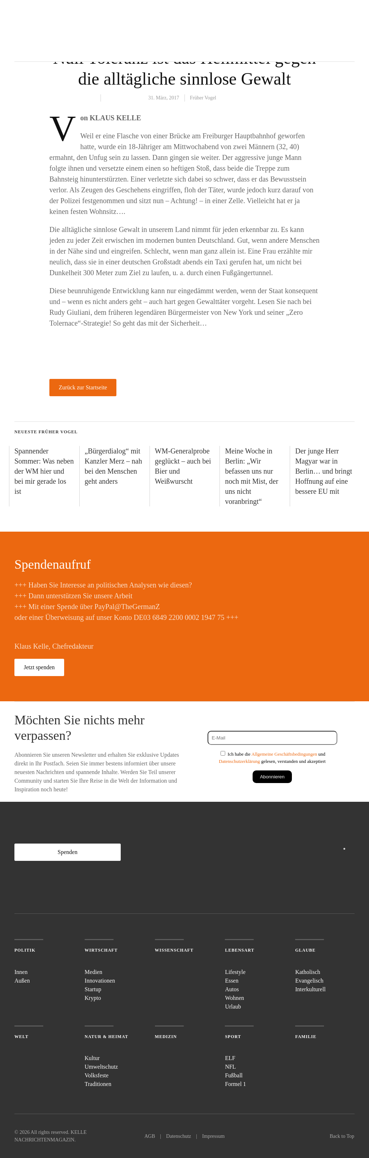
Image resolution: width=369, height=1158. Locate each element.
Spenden (67, 852)
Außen (22, 981)
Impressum (213, 1136)
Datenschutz (178, 1136)
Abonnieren (272, 776)
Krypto (93, 998)
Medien (93, 972)
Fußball (234, 1075)
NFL (230, 1067)
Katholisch (307, 972)
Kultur (92, 1058)
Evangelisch (309, 981)
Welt (21, 1036)
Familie (305, 1036)
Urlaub (233, 1006)
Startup (93, 989)
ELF (230, 1058)
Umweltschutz (101, 1067)
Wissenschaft (174, 950)
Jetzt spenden (39, 667)
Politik (24, 950)
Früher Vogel (203, 97)
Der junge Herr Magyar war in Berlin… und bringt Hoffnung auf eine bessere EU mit (323, 471)
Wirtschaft (101, 950)
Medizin (166, 1036)
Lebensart (239, 950)
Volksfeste (96, 1075)
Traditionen (98, 1084)
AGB (150, 1136)
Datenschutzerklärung (239, 761)
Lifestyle (235, 972)
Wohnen (234, 998)
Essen (231, 981)
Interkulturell (310, 989)
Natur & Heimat (106, 1036)
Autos (232, 989)
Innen (20, 972)
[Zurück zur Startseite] (41, 30)
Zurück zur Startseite (83, 387)
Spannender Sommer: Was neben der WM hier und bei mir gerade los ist (44, 471)
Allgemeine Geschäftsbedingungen (284, 754)
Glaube (305, 950)
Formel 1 (235, 1084)
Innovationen (100, 981)
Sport (233, 1036)
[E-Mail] (272, 738)
